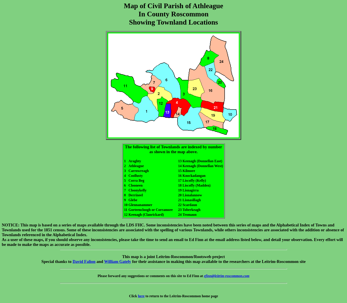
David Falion (84, 261)
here (141, 296)
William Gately (117, 261)
